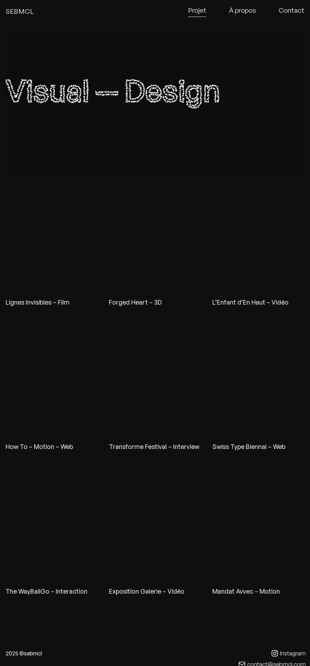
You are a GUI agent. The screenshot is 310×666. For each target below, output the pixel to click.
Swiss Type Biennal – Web (248, 446)
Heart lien (155, 235)
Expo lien (155, 524)
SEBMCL (20, 11)
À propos (242, 10)
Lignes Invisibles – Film (37, 302)
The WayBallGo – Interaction (46, 591)
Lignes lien (52, 235)
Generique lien (258, 235)
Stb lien (258, 379)
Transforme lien (155, 379)
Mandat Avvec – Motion (246, 591)
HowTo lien (52, 379)
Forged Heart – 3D (135, 302)
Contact (291, 10)
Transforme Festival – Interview (154, 446)
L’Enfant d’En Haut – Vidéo (250, 302)
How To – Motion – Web (39, 446)
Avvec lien (258, 524)
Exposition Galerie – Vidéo (146, 591)
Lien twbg (52, 524)
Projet (197, 10)
